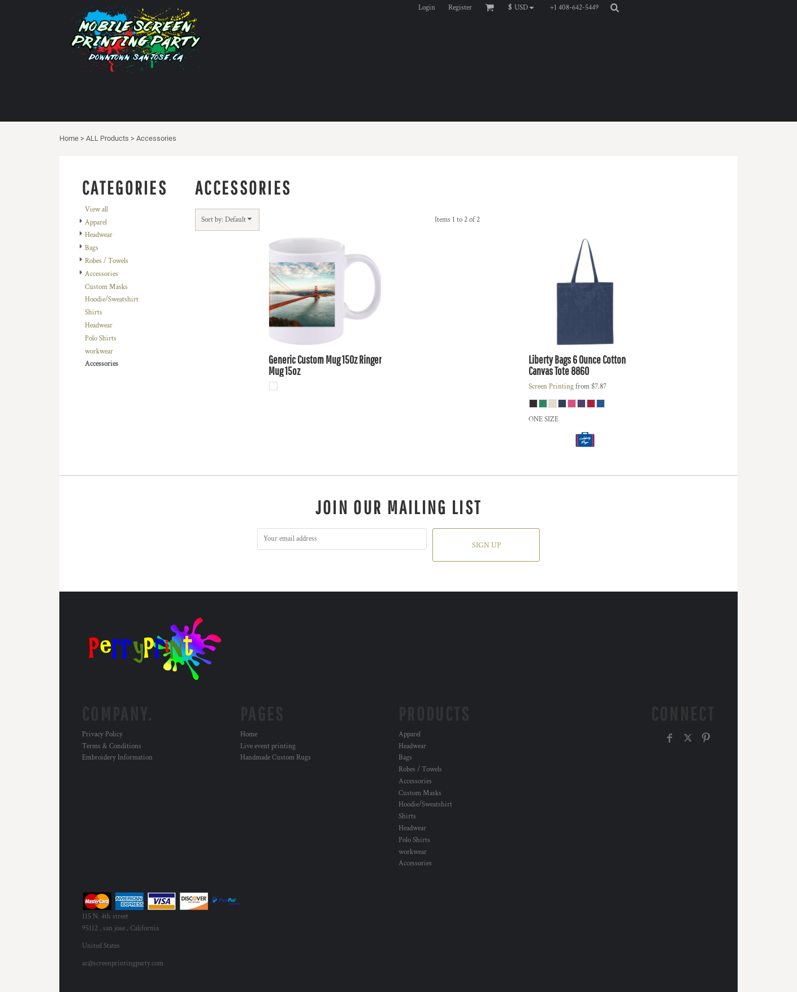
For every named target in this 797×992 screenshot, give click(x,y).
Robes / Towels (106, 261)
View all (96, 209)
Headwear (98, 235)
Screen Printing (551, 386)
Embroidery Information (117, 757)
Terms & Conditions (111, 746)
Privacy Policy (102, 734)
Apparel (96, 222)
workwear (99, 351)
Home (69, 138)
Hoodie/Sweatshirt (111, 299)
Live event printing (268, 746)
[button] (523, 7)
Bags (91, 248)
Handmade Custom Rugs (275, 757)
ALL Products (107, 138)
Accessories (101, 274)
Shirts (93, 312)
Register (460, 7)
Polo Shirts (100, 338)
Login (426, 7)
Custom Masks (106, 287)
